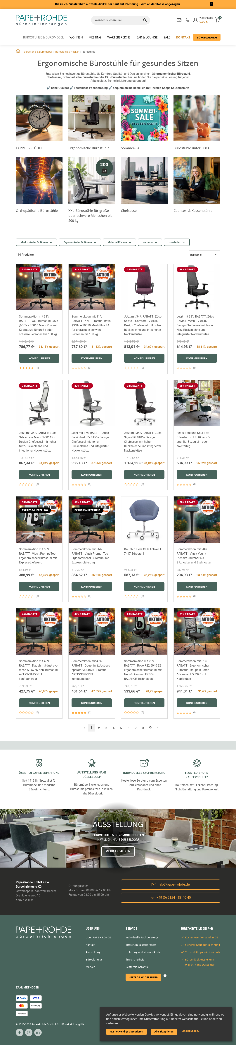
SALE (167, 37)
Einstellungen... (191, 1030)
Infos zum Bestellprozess (141, 945)
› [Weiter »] (158, 727)
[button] (187, 20)
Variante (150, 242)
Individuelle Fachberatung (142, 937)
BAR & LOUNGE (147, 37)
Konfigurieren (39, 358)
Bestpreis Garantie (137, 967)
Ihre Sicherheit (135, 959)
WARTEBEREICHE (119, 37)
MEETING (95, 37)
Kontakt (183, 37)
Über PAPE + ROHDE (98, 937)
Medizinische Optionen (36, 242)
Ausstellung (93, 952)
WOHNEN (76, 37)
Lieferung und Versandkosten (144, 952)
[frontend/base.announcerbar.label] (211, 4)
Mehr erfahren (118, 851)
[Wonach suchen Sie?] (115, 20)
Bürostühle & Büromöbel (43, 37)
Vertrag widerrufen (143, 977)
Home (18, 51)
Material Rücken (119, 242)
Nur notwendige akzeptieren (126, 1031)
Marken (90, 967)
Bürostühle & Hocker (67, 51)
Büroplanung (207, 37)
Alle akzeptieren (163, 1031)
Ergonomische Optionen (80, 242)
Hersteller (177, 242)
